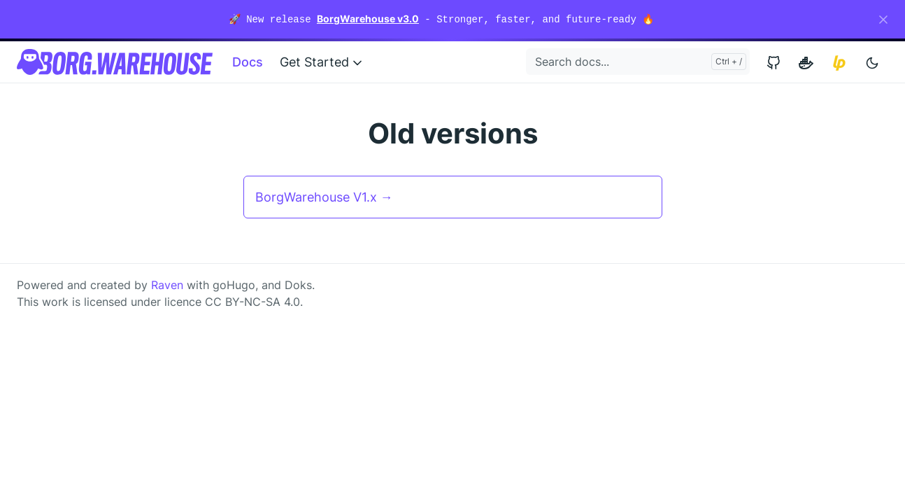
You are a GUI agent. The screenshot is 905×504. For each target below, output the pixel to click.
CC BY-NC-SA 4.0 (252, 302)
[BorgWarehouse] (115, 62)
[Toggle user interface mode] (872, 62)
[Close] (883, 19)
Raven (167, 285)
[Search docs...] (638, 61)
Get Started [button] (322, 62)
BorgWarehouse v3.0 (368, 18)
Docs (247, 62)
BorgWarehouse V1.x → (324, 197)
